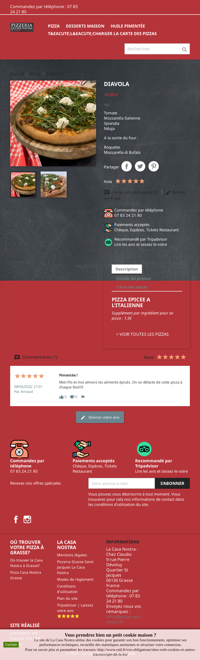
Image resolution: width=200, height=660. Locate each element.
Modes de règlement (75, 579)
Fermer (11, 645)
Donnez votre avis (100, 417)
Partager (126, 166)
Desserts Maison (85, 26)
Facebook (16, 519)
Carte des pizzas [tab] (132, 286)
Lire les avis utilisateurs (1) (131, 192)
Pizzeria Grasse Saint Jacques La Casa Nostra (75, 567)
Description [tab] (127, 269)
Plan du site (67, 598)
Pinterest (153, 166)
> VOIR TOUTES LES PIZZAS (142, 334)
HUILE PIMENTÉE (128, 26)
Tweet (140, 166)
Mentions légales (72, 554)
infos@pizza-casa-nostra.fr (123, 619)
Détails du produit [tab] (133, 278)
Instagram (27, 519)
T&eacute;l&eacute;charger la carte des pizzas (102, 33)
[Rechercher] (157, 48)
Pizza (54, 26)
